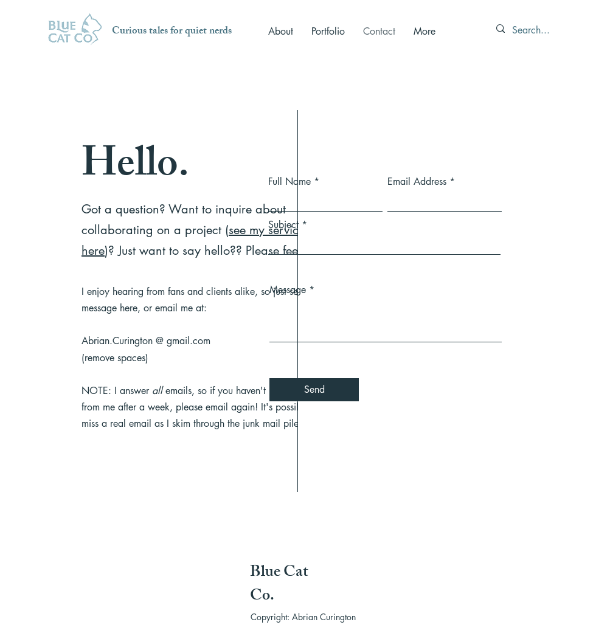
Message (287, 290)
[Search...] (534, 30)
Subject (283, 225)
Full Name (289, 182)
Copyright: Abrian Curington (303, 617)
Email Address (416, 182)
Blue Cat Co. (279, 585)
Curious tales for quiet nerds (172, 31)
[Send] (314, 389)
